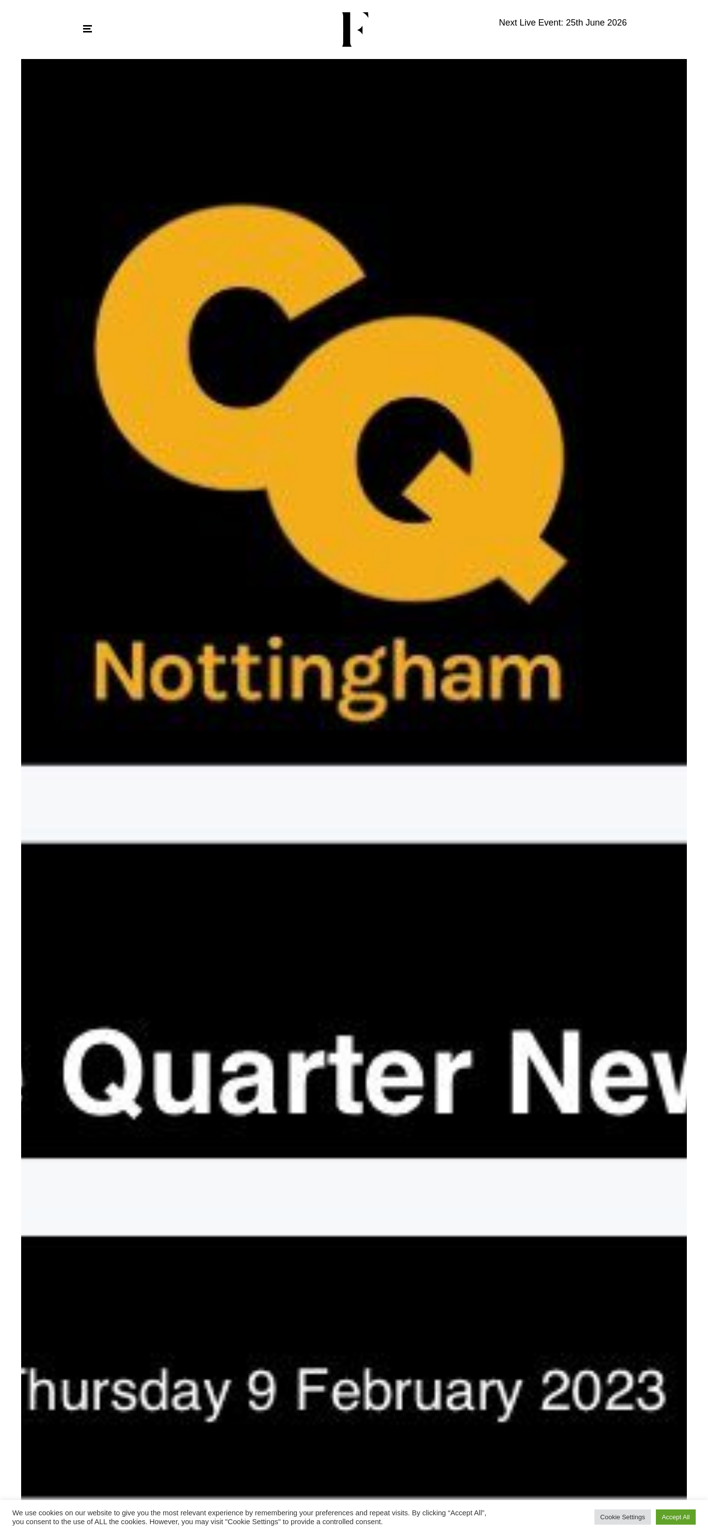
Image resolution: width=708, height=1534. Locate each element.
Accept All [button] (676, 1517)
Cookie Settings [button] (622, 1517)
